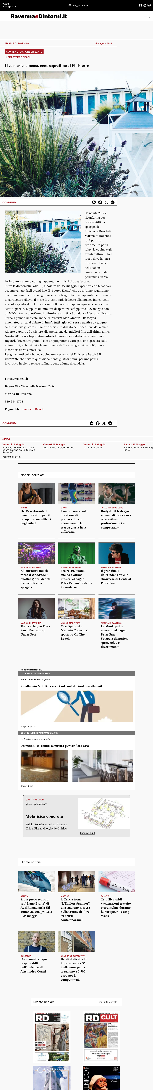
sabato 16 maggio (134, 444)
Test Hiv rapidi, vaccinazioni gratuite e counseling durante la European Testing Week (116, 908)
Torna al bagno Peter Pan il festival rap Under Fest (35, 630)
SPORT (24, 508)
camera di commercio (73, 956)
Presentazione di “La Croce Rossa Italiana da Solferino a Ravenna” (18, 450)
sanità (24, 896)
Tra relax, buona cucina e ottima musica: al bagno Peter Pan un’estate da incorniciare (76, 579)
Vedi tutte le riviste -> (109, 1002)
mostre (65, 896)
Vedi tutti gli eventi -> (13, 456)
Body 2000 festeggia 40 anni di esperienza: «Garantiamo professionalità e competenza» (116, 519)
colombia (26, 956)
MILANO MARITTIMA (71, 623)
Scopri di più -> (28, 726)
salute (105, 896)
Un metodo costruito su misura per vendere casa (55, 746)
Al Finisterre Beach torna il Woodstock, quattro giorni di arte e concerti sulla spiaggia (36, 579)
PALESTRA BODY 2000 (112, 508)
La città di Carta (92, 447)
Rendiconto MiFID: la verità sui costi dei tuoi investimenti (61, 686)
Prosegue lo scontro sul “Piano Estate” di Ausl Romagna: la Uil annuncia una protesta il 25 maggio (36, 908)
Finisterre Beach (32, 409)
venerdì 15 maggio (13, 444)
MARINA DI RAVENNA (31, 567)
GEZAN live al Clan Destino (58, 447)
